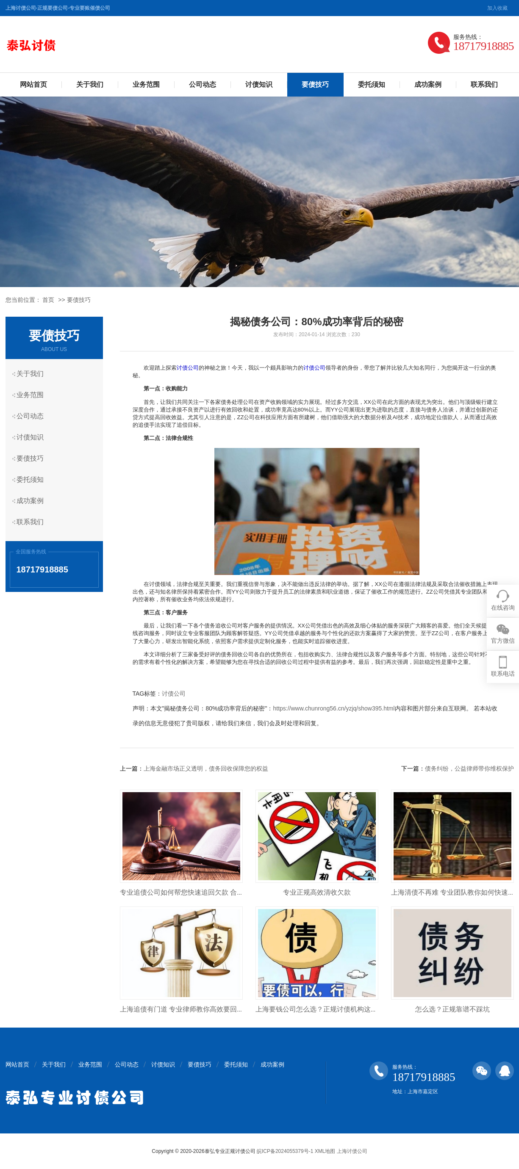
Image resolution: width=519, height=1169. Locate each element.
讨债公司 (188, 368)
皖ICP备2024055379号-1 (285, 1151)
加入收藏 (497, 8)
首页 (48, 299)
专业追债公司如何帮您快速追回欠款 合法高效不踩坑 (199, 892)
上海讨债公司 (352, 1151)
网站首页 (33, 84)
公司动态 (202, 84)
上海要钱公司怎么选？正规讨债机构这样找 (319, 1009)
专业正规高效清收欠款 (317, 892)
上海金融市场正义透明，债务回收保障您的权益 (206, 768)
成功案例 (427, 84)
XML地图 (325, 1151)
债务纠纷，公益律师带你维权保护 (469, 768)
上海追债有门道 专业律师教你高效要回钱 (182, 1009)
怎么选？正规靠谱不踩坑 (452, 1009)
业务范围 (146, 84)
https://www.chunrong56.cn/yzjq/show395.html (333, 708)
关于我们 (89, 84)
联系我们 (484, 84)
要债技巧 (315, 84)
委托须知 (371, 84)
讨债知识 (258, 84)
